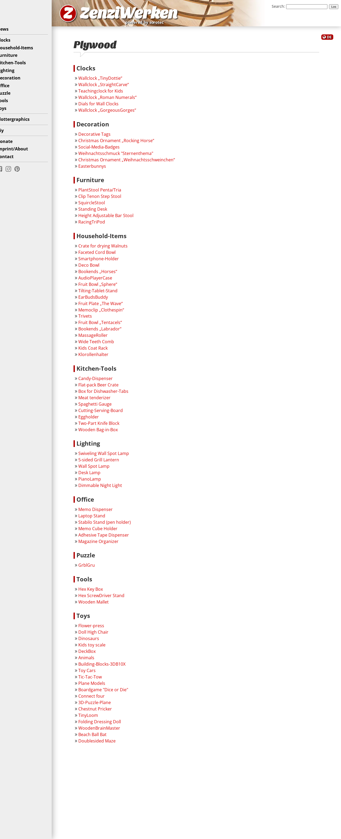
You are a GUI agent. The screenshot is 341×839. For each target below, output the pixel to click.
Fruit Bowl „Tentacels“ (108, 325)
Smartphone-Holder (107, 261)
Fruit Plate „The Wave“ (109, 306)
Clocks (11, 44)
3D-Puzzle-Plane (103, 705)
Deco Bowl (97, 267)
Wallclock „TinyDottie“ (109, 80)
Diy (7, 134)
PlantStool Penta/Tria (108, 192)
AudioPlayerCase (103, 280)
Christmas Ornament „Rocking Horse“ (125, 143)
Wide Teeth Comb (104, 344)
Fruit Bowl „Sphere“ (106, 286)
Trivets (93, 318)
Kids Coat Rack (101, 350)
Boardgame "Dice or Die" (111, 692)
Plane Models (100, 686)
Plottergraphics (20, 123)
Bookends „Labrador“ (108, 331)
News (10, 33)
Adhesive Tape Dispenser (112, 537)
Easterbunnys (100, 168)
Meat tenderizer (103, 400)
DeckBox (95, 654)
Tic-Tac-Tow (98, 679)
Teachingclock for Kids (109, 93)
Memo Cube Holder (106, 531)
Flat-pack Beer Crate (107, 387)
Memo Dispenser (104, 511)
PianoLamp (98, 481)
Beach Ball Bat (101, 737)
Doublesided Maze (105, 743)
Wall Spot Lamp (102, 469)
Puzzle (11, 97)
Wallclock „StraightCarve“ (112, 87)
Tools (9, 105)
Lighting (13, 74)
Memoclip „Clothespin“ (109, 312)
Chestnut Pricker (103, 711)
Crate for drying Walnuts (111, 248)
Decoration (16, 82)
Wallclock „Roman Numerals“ (116, 99)
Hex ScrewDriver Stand (110, 598)
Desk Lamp (98, 475)
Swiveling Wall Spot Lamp (112, 456)
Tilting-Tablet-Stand (106, 293)
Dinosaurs (97, 641)
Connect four (100, 698)
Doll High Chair (102, 634)
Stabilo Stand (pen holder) (113, 524)
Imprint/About (19, 153)
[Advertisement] (200, 799)
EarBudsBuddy (101, 299)
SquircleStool (100, 205)
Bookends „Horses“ (106, 274)
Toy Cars (95, 673)
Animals (95, 660)
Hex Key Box (99, 591)
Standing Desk (101, 211)
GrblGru (95, 567)
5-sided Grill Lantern (107, 462)
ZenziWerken (142, 14)
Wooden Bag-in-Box (106, 432)
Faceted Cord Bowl (105, 254)
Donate (12, 145)
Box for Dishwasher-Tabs (112, 393)
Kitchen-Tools (18, 67)
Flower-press (99, 628)
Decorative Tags (103, 136)
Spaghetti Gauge (103, 406)
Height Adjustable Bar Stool (114, 218)
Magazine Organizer (107, 543)
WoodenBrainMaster (107, 730)
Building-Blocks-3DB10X (110, 666)
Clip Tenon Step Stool (108, 198)
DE (329, 39)
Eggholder (97, 419)
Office (10, 90)
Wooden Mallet (102, 604)
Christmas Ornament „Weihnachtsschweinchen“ (135, 162)
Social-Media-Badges (107, 149)
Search (278, 6)
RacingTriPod (100, 224)
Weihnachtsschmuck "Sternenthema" (124, 155)
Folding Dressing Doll (108, 724)
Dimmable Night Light (108, 488)
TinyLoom (96, 717)
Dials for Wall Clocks (107, 106)
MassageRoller (101, 338)
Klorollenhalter (102, 357)
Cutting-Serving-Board (109, 412)
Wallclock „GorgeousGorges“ (115, 112)
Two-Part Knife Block (107, 425)
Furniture (14, 59)
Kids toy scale (100, 647)
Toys (9, 112)
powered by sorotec (164, 23)
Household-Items (22, 52)
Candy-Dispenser (104, 380)
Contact (12, 160)
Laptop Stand (100, 518)
